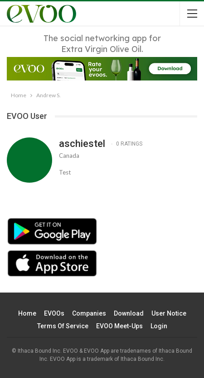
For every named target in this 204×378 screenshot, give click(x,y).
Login (159, 326)
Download (129, 313)
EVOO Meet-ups (119, 326)
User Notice (168, 313)
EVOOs (54, 313)
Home (27, 313)
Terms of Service (62, 326)
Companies (89, 313)
